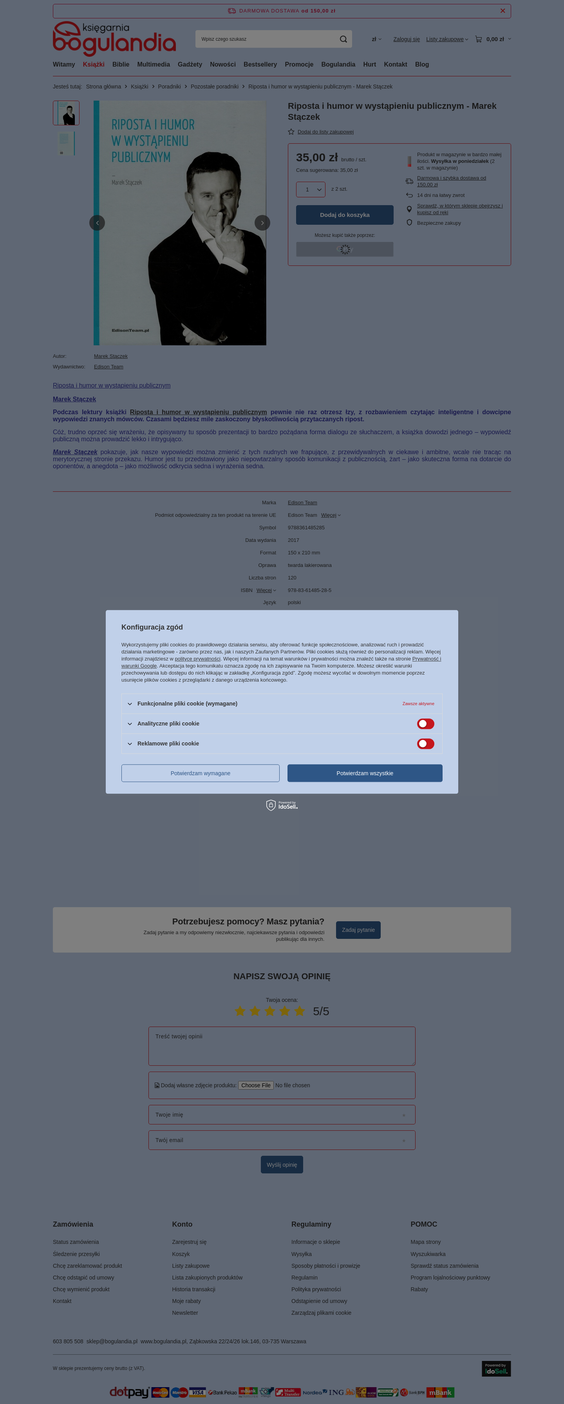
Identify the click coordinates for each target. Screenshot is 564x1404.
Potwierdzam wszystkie (365, 773)
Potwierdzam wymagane (201, 773)
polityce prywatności (198, 659)
